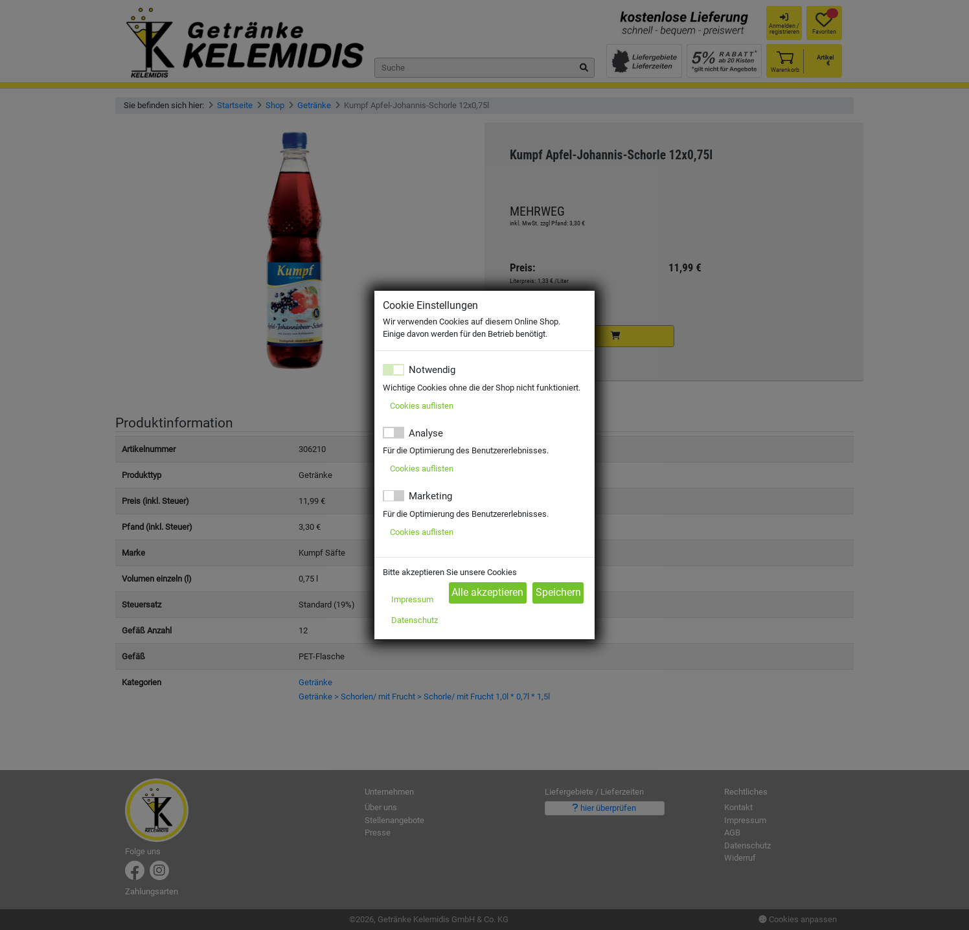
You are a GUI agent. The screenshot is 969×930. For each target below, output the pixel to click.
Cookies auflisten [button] (421, 406)
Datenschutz (414, 620)
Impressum (412, 599)
